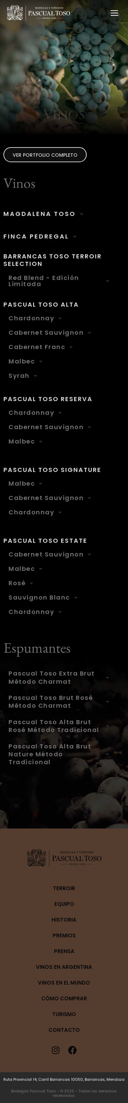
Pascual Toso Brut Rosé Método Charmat (51, 702)
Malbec (22, 361)
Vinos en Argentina (64, 967)
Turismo (64, 1014)
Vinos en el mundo (64, 982)
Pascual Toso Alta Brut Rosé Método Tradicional (54, 726)
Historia (64, 919)
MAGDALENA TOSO (39, 214)
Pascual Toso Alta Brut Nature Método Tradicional (50, 754)
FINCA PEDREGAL (36, 236)
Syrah (19, 376)
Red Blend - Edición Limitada (44, 281)
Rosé (17, 583)
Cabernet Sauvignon (46, 333)
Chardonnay (31, 318)
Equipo (64, 904)
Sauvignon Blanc (39, 597)
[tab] (64, 214)
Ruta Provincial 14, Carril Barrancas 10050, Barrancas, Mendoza (64, 1079)
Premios (64, 935)
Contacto (64, 1030)
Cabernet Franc (37, 347)
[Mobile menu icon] (114, 13)
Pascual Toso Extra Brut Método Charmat (52, 677)
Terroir (64, 888)
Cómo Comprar (64, 998)
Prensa (64, 951)
